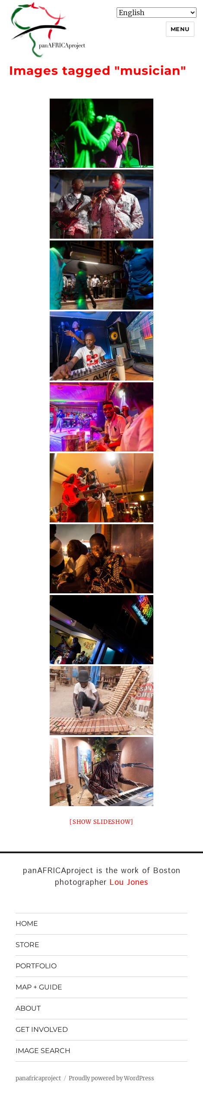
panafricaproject (38, 1078)
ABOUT (28, 1008)
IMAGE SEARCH (43, 1051)
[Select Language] (157, 12)
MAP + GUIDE (39, 987)
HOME (27, 923)
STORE (27, 945)
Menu (180, 29)
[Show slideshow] (101, 822)
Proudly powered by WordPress (111, 1078)
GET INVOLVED (42, 1029)
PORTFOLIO (36, 966)
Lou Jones (129, 882)
